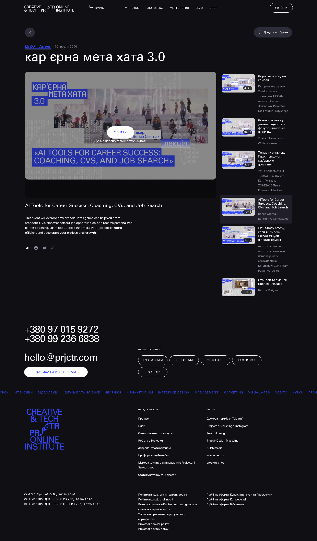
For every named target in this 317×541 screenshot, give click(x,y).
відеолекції (52, 392)
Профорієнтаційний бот (153, 455)
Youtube (215, 360)
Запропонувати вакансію (154, 448)
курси (301, 392)
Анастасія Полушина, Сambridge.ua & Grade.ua (272, 256)
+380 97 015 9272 (61, 329)
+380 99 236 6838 (61, 339)
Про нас (143, 418)
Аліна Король (267, 171)
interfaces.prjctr (217, 455)
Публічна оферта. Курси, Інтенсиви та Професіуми (239, 494)
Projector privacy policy (153, 529)
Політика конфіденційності (155, 499)
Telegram (184, 360)
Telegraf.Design (216, 433)
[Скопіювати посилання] (52, 248)
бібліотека (156, 5)
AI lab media (214, 448)
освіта (284, 392)
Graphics (116, 392)
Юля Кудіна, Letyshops (273, 111)
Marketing (237, 392)
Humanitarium (143, 392)
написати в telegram (56, 372)
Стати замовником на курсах (157, 433)
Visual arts (262, 392)
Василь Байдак (268, 290)
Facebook (247, 360)
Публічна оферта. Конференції (226, 499)
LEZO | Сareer (38, 46)
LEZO (201, 5)
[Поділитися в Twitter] (45, 248)
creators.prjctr (216, 462)
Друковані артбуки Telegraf (225, 418)
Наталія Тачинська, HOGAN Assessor (270, 96)
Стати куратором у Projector (157, 475)
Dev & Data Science (86, 392)
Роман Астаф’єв (268, 270)
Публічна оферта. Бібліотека (225, 504)
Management (210, 392)
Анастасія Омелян (269, 246)
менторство (181, 5)
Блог (215, 5)
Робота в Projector (150, 440)
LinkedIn (153, 372)
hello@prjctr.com (61, 357)
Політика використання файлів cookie (162, 494)
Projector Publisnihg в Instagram (227, 426)
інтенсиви (26, 392)
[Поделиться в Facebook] (36, 248)
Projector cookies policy (153, 524)
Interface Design (177, 392)
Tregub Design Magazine (222, 440)
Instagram (153, 360)
